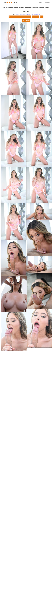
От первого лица (35, 17)
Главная (19, 610)
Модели (40, 2)
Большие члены (12, 17)
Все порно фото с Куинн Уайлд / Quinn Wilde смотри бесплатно (27, 14)
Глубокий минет (28, 17)
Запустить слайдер (26, 20)
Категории (47, 2)
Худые (41, 17)
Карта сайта (24, 610)
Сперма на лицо (20, 17)
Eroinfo (10, 2)
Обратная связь (31, 610)
